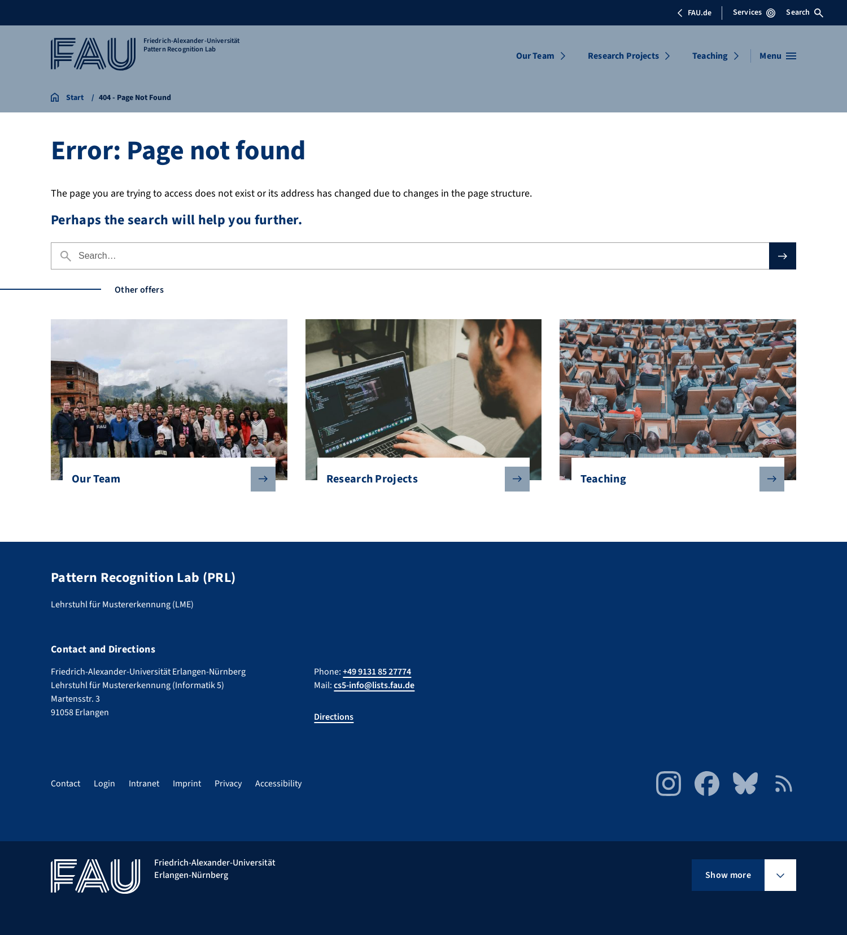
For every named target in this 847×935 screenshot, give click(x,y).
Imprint (187, 783)
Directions (333, 717)
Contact (65, 783)
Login (104, 783)
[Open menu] (777, 56)
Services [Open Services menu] (754, 12)
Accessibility (278, 783)
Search (804, 12)
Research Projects (623, 56)
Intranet (144, 783)
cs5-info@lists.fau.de (374, 685)
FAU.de (693, 13)
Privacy (228, 783)
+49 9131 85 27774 (377, 672)
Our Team (535, 56)
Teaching (710, 56)
